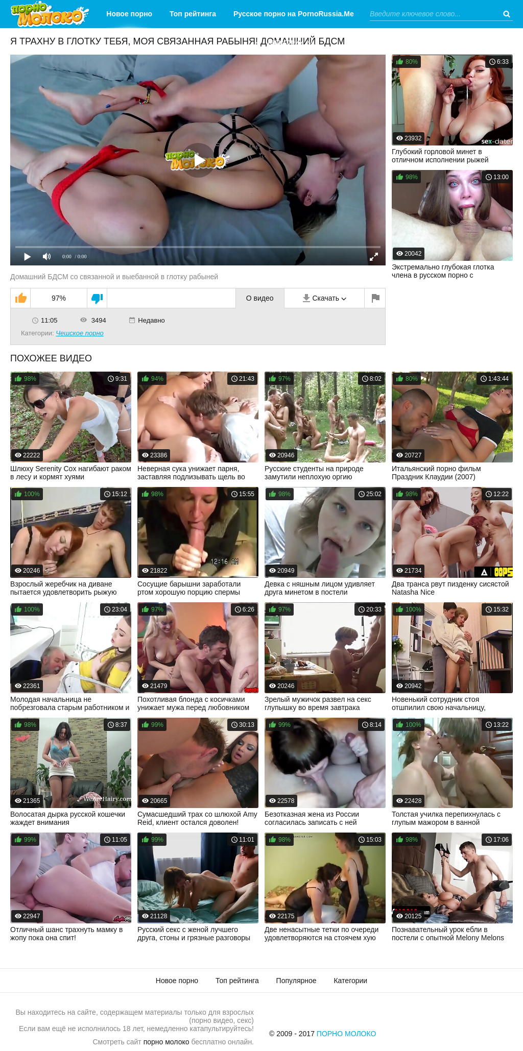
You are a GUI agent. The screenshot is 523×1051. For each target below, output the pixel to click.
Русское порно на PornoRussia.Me (293, 14)
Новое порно (129, 14)
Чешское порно (80, 333)
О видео (260, 298)
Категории (286, 42)
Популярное (296, 980)
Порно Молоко (346, 1034)
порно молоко (166, 1042)
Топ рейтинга (193, 14)
